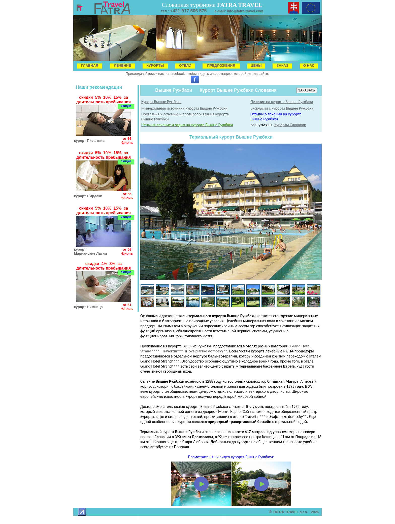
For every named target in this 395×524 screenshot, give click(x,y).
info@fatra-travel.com (245, 11)
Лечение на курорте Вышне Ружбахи (281, 101)
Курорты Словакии (290, 124)
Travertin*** (172, 351)
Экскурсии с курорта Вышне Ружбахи (282, 108)
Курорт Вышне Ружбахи (161, 101)
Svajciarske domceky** (208, 351)
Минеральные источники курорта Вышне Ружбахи (184, 108)
